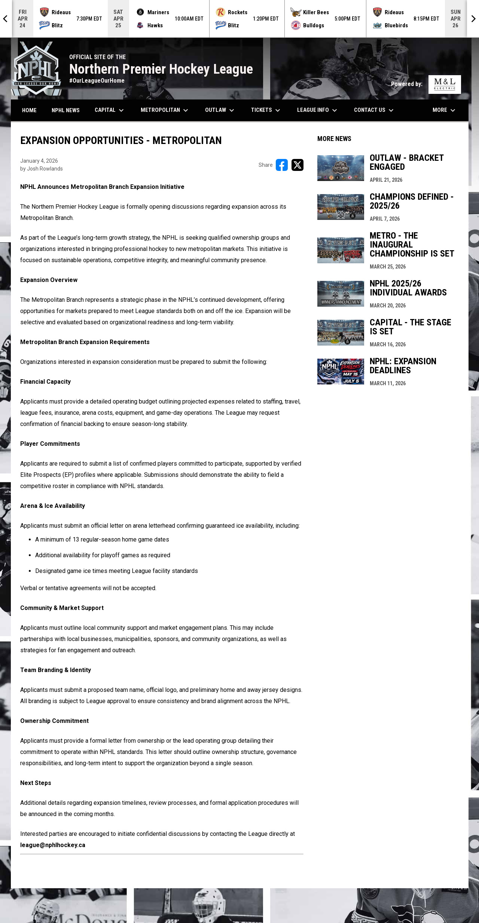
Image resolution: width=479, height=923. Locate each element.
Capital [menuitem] (110, 110)
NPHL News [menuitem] (66, 110)
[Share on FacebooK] (282, 165)
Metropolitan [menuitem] (165, 110)
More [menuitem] (445, 110)
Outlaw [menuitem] (220, 110)
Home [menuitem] (29, 110)
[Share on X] (297, 165)
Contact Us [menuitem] (375, 110)
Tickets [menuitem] (266, 110)
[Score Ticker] (239, 18)
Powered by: (426, 84)
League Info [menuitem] (318, 110)
